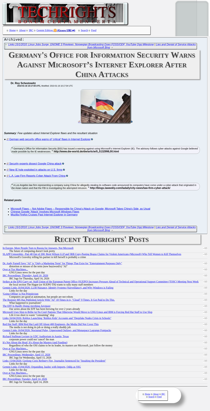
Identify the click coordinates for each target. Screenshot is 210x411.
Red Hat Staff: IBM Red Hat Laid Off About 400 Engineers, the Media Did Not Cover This (51, 325)
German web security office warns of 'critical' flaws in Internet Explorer (50, 140)
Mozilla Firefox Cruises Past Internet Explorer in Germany (44, 215)
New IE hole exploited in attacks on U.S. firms (36, 170)
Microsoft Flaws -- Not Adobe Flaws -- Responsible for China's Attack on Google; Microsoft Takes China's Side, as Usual (80, 209)
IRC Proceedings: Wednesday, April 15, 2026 (26, 355)
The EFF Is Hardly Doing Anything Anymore (27, 306)
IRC (31, 30)
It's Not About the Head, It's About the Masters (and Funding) (35, 343)
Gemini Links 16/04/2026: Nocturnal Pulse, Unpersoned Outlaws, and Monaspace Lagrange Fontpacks (57, 331)
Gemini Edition (45, 30)
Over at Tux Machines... (15, 270)
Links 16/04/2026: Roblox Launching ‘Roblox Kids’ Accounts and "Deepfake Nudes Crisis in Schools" (57, 319)
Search (84, 30)
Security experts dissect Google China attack (35, 164)
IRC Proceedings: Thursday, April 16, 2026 (25, 276)
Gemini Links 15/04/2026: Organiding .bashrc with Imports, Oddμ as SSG (42, 367)
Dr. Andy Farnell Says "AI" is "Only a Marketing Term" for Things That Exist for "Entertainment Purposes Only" (62, 264)
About (22, 30)
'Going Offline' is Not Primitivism (20, 294)
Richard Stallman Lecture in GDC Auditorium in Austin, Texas (36, 337)
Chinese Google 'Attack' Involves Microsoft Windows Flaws (45, 212)
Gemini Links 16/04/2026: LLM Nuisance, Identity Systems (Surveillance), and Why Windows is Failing (58, 288)
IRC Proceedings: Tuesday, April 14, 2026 (25, 379)
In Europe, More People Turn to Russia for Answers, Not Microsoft (38, 248)
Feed (93, 30)
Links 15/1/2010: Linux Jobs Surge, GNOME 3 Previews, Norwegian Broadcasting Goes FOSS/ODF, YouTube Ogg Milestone (81, 45)
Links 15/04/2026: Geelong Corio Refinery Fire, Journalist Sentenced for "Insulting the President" (54, 361)
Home (12, 30)
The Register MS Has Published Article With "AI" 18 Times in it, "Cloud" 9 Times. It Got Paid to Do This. (59, 300)
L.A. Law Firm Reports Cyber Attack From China (37, 176)
